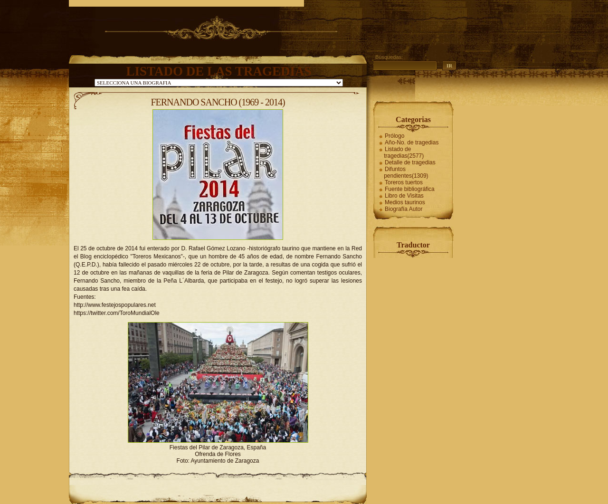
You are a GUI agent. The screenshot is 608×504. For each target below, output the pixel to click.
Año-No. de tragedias (411, 142)
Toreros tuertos (404, 182)
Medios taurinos (405, 202)
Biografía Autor (403, 209)
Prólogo (394, 136)
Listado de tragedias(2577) (404, 152)
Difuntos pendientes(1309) (406, 172)
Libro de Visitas (404, 195)
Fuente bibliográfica (410, 189)
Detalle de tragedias (410, 162)
